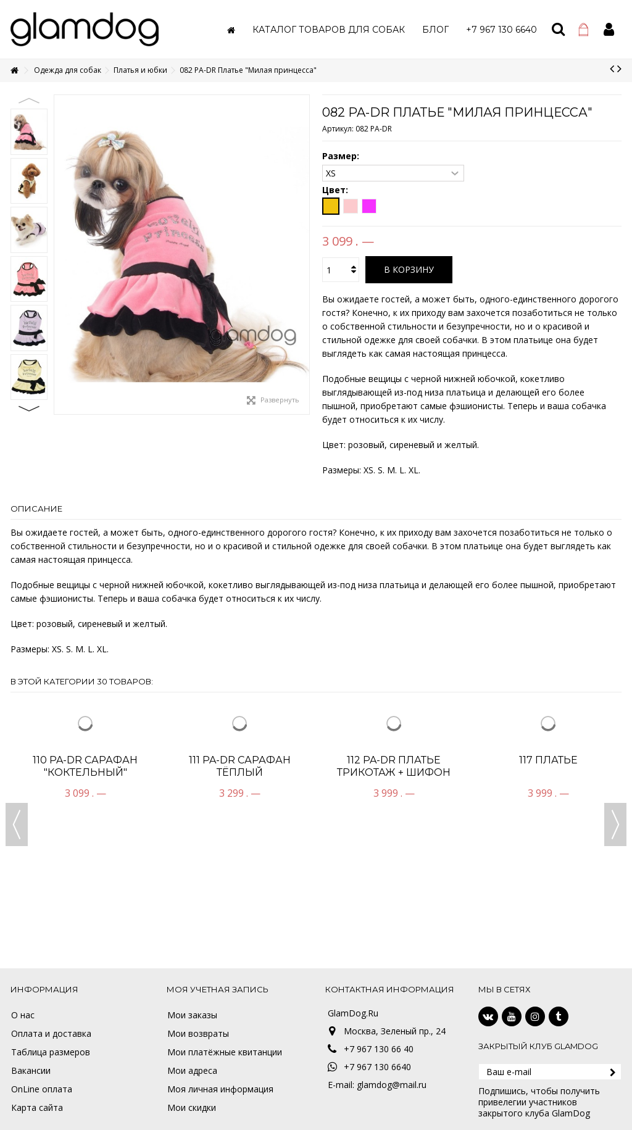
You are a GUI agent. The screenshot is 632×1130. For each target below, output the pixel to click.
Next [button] (29, 408)
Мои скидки (191, 1107)
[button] (329, 29)
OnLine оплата (41, 1089)
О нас (23, 1015)
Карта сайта (37, 1107)
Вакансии (31, 1070)
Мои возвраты (198, 1033)
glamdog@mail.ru (391, 1085)
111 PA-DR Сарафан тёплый (240, 766)
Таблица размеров (50, 1052)
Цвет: (336, 190)
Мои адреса (192, 1070)
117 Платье (548, 760)
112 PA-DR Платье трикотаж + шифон (394, 766)
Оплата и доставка (51, 1033)
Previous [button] (29, 100)
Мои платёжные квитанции (224, 1052)
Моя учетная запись (217, 989)
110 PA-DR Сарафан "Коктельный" (85, 766)
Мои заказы (192, 1015)
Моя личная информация (220, 1089)
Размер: (342, 156)
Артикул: (338, 128)
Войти (609, 29)
